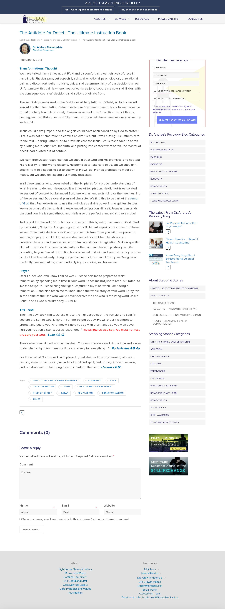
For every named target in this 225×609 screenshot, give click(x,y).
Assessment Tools (149, 593)
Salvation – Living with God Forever (175, 309)
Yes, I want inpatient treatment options (88, 10)
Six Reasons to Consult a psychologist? (181, 224)
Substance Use (159, 193)
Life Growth (157, 378)
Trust (37, 399)
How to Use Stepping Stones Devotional (174, 288)
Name (24, 505)
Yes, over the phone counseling (139, 10)
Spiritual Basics (159, 295)
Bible (113, 381)
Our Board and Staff (75, 581)
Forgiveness (157, 371)
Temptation (85, 393)
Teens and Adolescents (164, 200)
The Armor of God (164, 303)
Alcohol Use (157, 142)
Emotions (156, 157)
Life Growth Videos (150, 582)
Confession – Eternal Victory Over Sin (177, 315)
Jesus (66, 387)
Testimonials (75, 592)
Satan (65, 393)
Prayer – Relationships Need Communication (170, 322)
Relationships (158, 186)
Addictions (150, 569)
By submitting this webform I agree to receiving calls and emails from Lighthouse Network (174, 109)
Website (109, 505)
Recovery (156, 179)
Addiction (156, 349)
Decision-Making (43, 387)
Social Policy (158, 407)
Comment (26, 464)
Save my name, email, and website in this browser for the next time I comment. (76, 519)
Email (65, 505)
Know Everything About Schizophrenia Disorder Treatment (180, 259)
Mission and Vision (75, 573)
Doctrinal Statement (75, 577)
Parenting (156, 164)
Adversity (94, 381)
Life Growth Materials (149, 577)
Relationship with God (163, 393)
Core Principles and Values (75, 588)
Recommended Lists (161, 149)
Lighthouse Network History (75, 569)
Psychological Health (163, 171)
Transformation (113, 393)
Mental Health (149, 573)
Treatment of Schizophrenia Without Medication (149, 597)
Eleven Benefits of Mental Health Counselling (182, 241)
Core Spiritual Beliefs (75, 585)
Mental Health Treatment (96, 387)
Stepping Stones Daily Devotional (170, 342)
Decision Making (159, 356)
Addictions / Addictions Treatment (56, 381)
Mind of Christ (42, 393)
